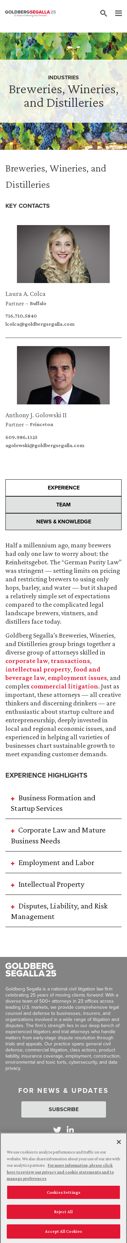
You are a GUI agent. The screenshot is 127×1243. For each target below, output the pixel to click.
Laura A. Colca (25, 293)
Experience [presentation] (64, 488)
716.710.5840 (21, 316)
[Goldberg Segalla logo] (30, 13)
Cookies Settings (63, 1195)
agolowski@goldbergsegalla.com (44, 445)
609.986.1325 (21, 437)
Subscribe (64, 1109)
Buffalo (38, 303)
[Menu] (115, 13)
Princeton (41, 424)
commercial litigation (64, 686)
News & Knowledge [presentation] (63, 521)
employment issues (77, 677)
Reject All (63, 1214)
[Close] (118, 1144)
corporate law (26, 660)
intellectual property (38, 669)
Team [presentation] (63, 504)
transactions (70, 660)
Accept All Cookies (63, 1234)
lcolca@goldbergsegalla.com (40, 324)
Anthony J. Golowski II (36, 415)
